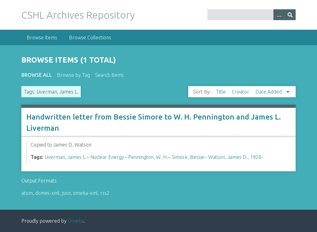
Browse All (36, 75)
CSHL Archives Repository (78, 14)
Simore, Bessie (188, 157)
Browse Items (42, 37)
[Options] (278, 14)
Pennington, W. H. (148, 157)
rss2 (105, 193)
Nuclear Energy (107, 157)
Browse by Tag (73, 75)
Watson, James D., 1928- (235, 157)
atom (27, 193)
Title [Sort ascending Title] (221, 91)
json (66, 193)
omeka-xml (85, 193)
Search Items (109, 75)
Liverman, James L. (65, 157)
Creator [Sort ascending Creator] (241, 91)
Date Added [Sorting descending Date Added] (269, 91)
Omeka (76, 221)
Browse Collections (90, 37)
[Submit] (290, 14)
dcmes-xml (47, 193)
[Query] (251, 14)
